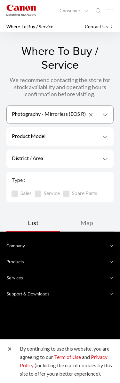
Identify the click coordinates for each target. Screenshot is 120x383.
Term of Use (67, 357)
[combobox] (60, 114)
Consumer (70, 10)
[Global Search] (97, 10)
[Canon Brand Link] (21, 10)
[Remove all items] (91, 114)
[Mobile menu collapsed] (110, 11)
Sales (22, 193)
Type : (18, 180)
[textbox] (60, 136)
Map (86, 222)
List (33, 222)
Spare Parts (80, 193)
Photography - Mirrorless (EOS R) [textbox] (49, 114)
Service (47, 193)
